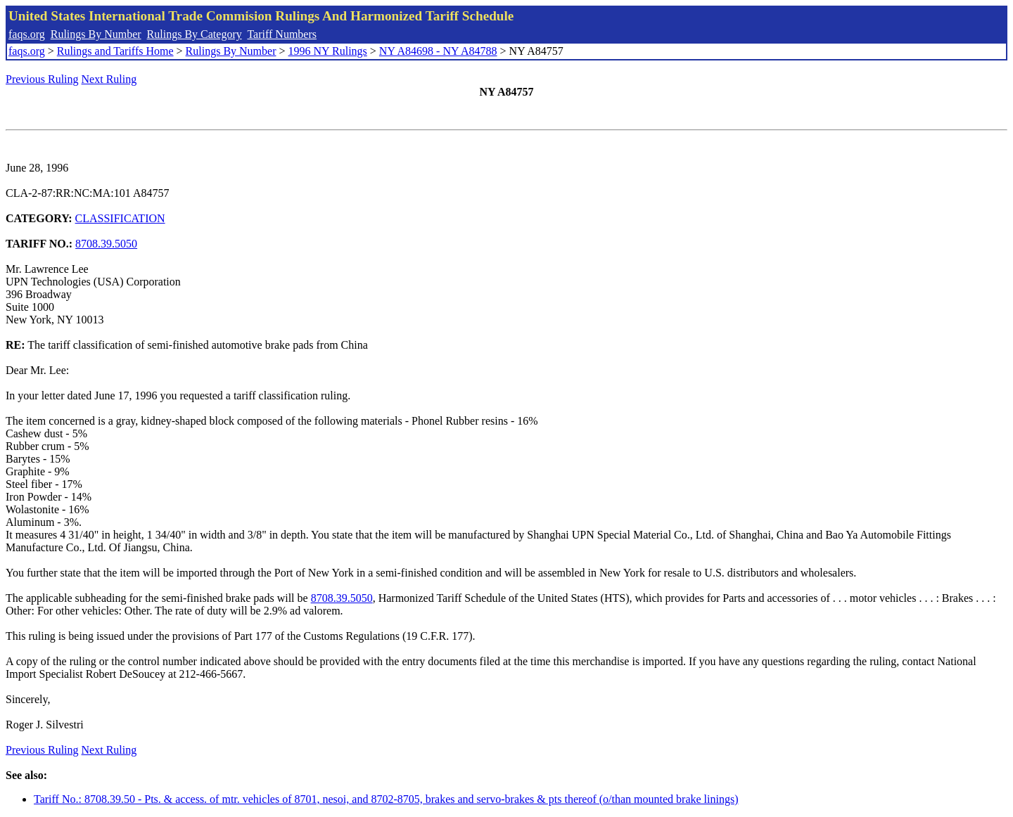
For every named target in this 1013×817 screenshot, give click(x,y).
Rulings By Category (194, 34)
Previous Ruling (42, 79)
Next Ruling (109, 79)
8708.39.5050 (106, 244)
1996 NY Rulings (327, 51)
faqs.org (26, 34)
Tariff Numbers (282, 34)
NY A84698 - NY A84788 (438, 51)
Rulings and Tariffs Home (115, 51)
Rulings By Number (96, 34)
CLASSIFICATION (120, 218)
